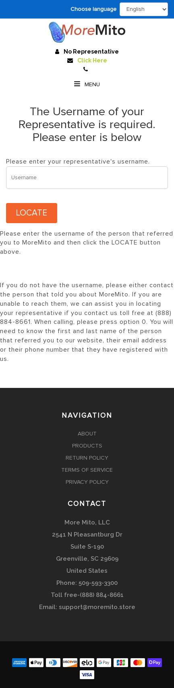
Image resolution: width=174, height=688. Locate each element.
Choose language (93, 9)
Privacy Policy (87, 482)
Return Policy (87, 458)
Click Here (92, 60)
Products (87, 446)
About (87, 434)
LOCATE (31, 213)
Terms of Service (87, 470)
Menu (87, 84)
